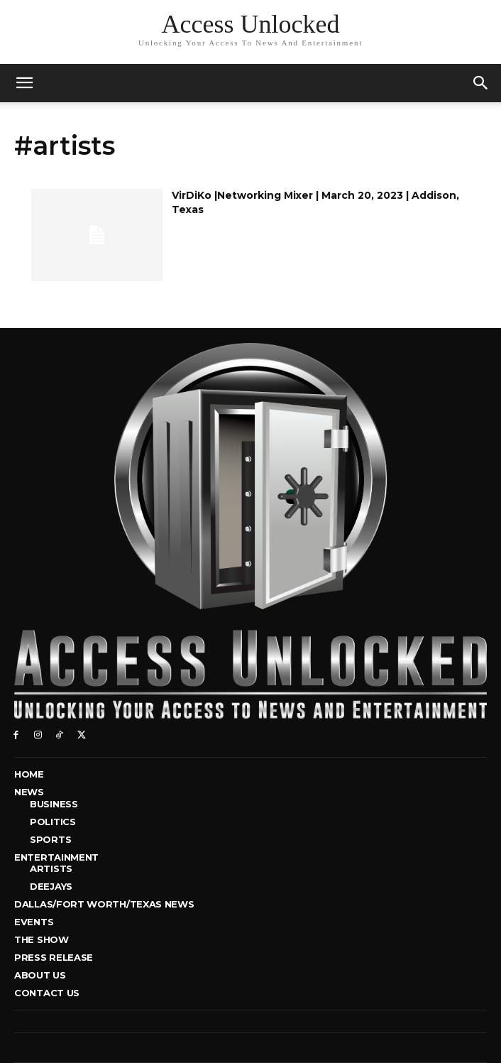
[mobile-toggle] (24, 83)
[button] (481, 83)
